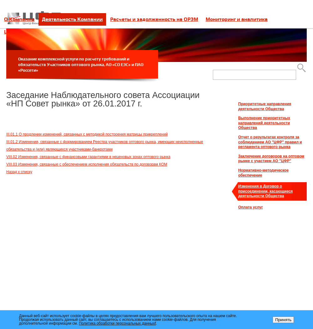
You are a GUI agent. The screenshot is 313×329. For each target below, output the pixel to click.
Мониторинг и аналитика (237, 19)
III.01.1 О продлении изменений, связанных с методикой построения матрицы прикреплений (87, 134)
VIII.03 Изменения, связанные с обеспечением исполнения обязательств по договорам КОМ (86, 164)
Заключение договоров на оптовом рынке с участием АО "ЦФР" (271, 158)
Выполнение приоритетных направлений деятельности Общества (264, 123)
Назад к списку (19, 172)
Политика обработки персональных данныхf (117, 323)
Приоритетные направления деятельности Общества (264, 106)
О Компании (19, 19)
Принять (283, 319)
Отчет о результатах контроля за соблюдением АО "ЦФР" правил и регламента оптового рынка (270, 142)
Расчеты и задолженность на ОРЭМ (154, 19)
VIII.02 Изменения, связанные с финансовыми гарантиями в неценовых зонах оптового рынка (88, 157)
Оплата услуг (250, 207)
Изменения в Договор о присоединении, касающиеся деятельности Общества (265, 191)
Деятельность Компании (72, 19)
